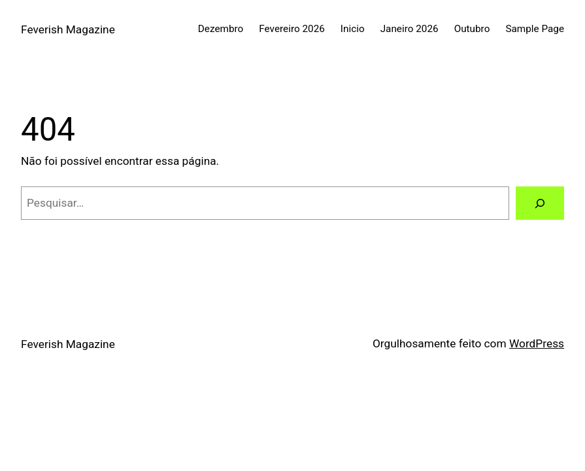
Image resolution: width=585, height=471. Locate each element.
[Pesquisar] (540, 203)
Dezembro (221, 29)
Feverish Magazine (68, 29)
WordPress (536, 343)
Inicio (353, 29)
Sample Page (534, 29)
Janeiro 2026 (409, 29)
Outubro (472, 29)
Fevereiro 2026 (292, 29)
